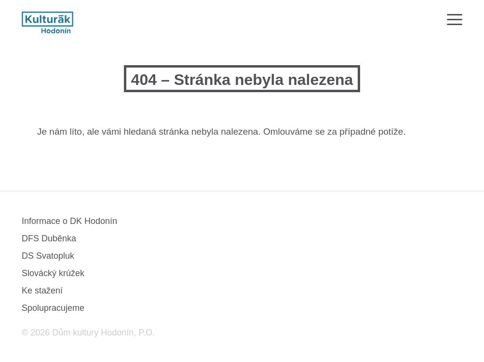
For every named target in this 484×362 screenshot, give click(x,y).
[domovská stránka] (47, 22)
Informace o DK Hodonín (69, 221)
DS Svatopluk (48, 256)
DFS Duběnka (49, 238)
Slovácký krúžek (53, 273)
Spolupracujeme (53, 308)
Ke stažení (42, 290)
